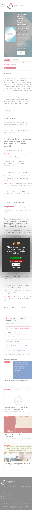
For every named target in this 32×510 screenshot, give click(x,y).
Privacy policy (16, 267)
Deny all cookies (16, 261)
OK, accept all (16, 258)
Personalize (16, 264)
